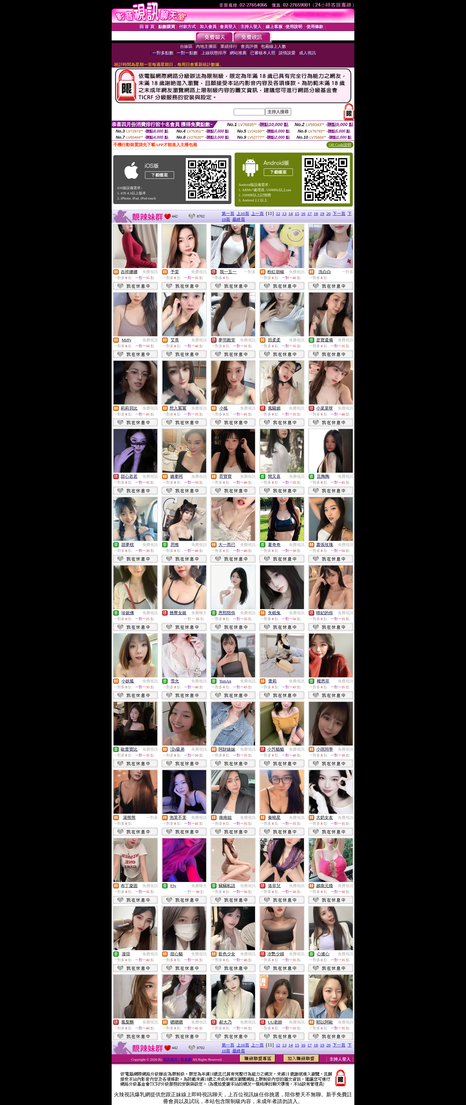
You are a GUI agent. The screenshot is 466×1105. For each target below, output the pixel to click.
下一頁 (339, 213)
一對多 (250, 272)
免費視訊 (150, 272)
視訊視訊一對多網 (178, 1059)
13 (284, 213)
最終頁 (238, 219)
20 (329, 213)
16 (303, 213)
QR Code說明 (340, 145)
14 (291, 213)
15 (297, 213)
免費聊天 (199, 613)
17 (309, 213)
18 (316, 213)
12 (278, 213)
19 (322, 213)
